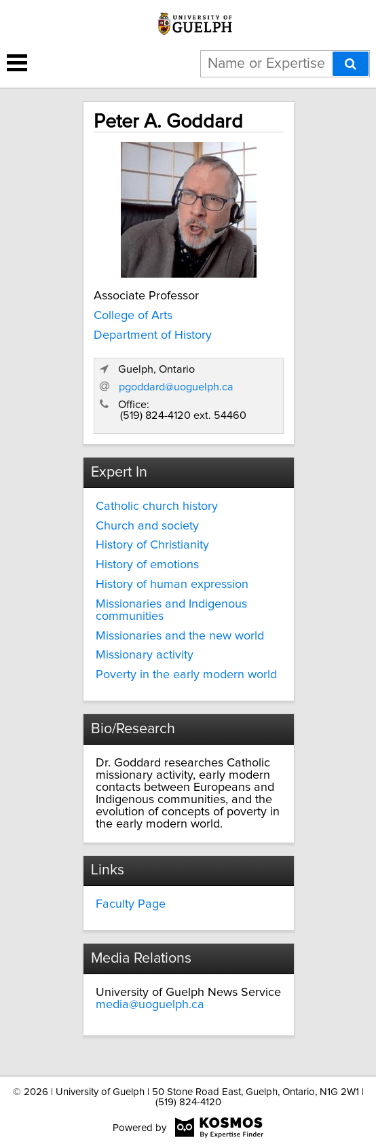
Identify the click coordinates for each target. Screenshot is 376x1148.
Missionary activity (144, 655)
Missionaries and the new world (180, 636)
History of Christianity (152, 545)
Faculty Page (131, 904)
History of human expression (172, 584)
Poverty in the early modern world (186, 675)
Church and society (147, 526)
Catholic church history (157, 506)
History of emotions (147, 565)
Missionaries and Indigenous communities (171, 610)
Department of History (153, 335)
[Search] (351, 64)
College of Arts (133, 316)
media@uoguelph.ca (150, 1005)
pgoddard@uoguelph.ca (176, 387)
